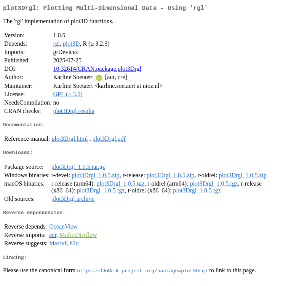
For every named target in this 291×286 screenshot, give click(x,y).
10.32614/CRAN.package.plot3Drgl (97, 70)
